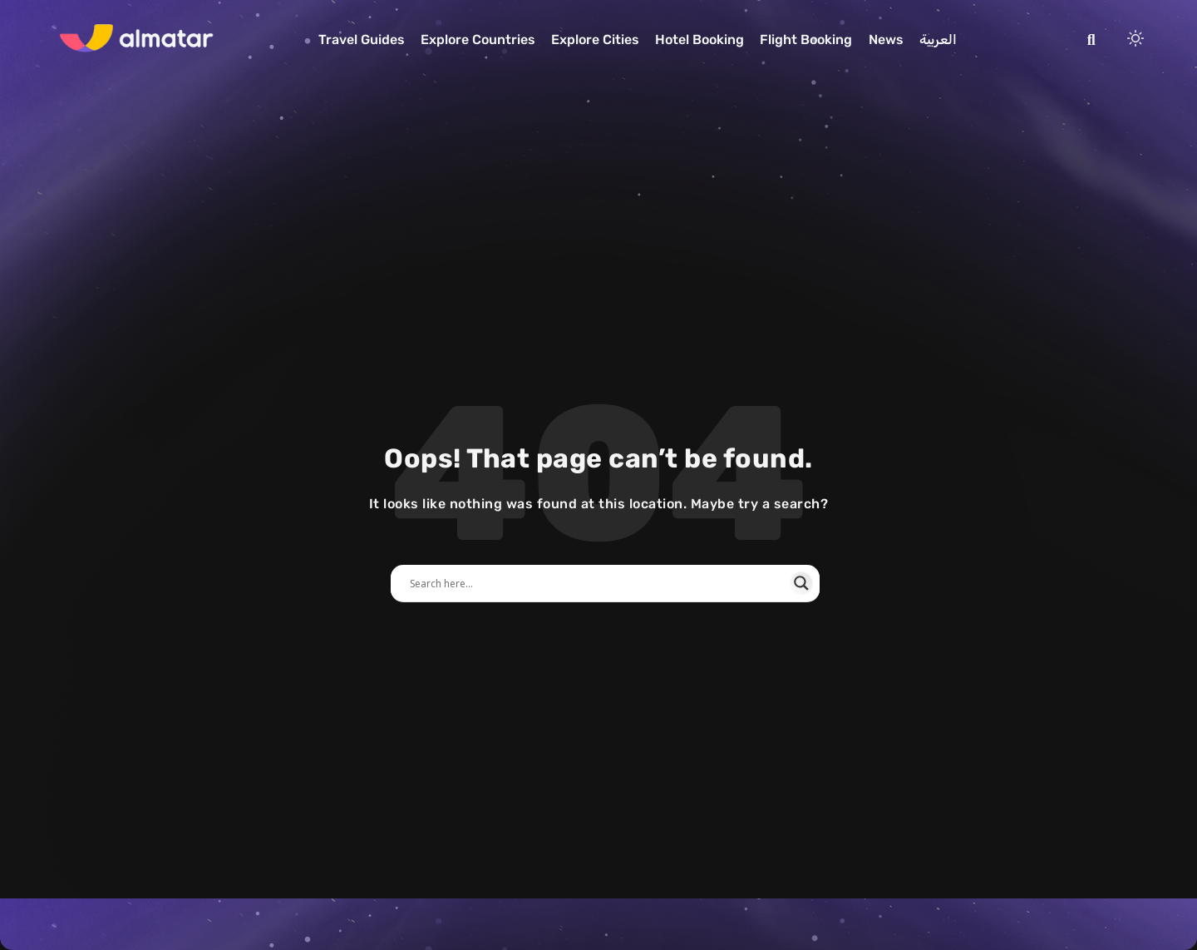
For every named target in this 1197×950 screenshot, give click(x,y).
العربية (938, 39)
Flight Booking (806, 39)
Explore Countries (478, 39)
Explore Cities (595, 39)
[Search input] (598, 583)
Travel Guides (361, 39)
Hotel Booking (699, 39)
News (886, 39)
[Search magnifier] (801, 583)
